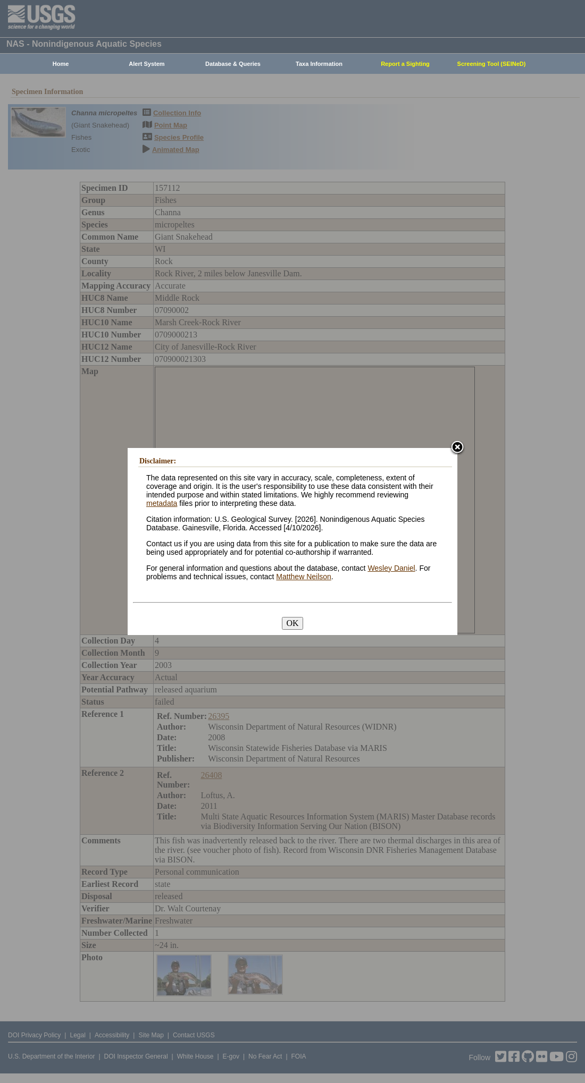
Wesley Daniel (391, 568)
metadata (161, 503)
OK (292, 623)
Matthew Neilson (303, 576)
